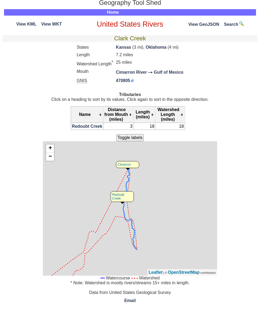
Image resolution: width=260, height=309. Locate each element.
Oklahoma (156, 47)
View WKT (51, 24)
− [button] (50, 157)
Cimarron (124, 164)
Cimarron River (131, 72)
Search (234, 24)
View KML (26, 24)
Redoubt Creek (87, 126)
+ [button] (50, 148)
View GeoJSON (203, 24)
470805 (123, 80)
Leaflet (156, 272)
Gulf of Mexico (168, 72)
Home (113, 12)
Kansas (123, 47)
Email (130, 300)
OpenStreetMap (183, 272)
